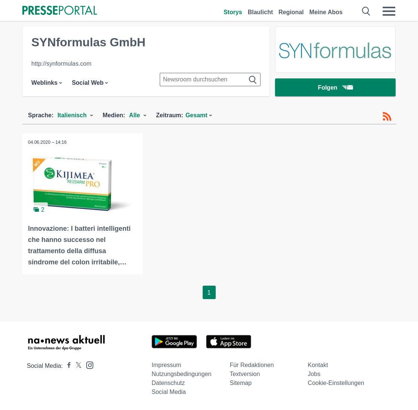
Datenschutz (168, 383)
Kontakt (318, 365)
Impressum (166, 365)
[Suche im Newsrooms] (210, 79)
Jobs (314, 374)
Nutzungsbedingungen (181, 374)
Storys (233, 12)
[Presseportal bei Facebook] (67, 366)
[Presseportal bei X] (76, 366)
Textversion (245, 374)
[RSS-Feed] (387, 116)
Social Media (169, 392)
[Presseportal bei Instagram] (87, 364)
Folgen (335, 87)
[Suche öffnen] (366, 11)
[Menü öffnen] (389, 11)
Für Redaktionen (252, 365)
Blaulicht (260, 12)
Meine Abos (326, 12)
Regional (291, 12)
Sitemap (241, 383)
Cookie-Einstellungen (336, 383)
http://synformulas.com (61, 63)
